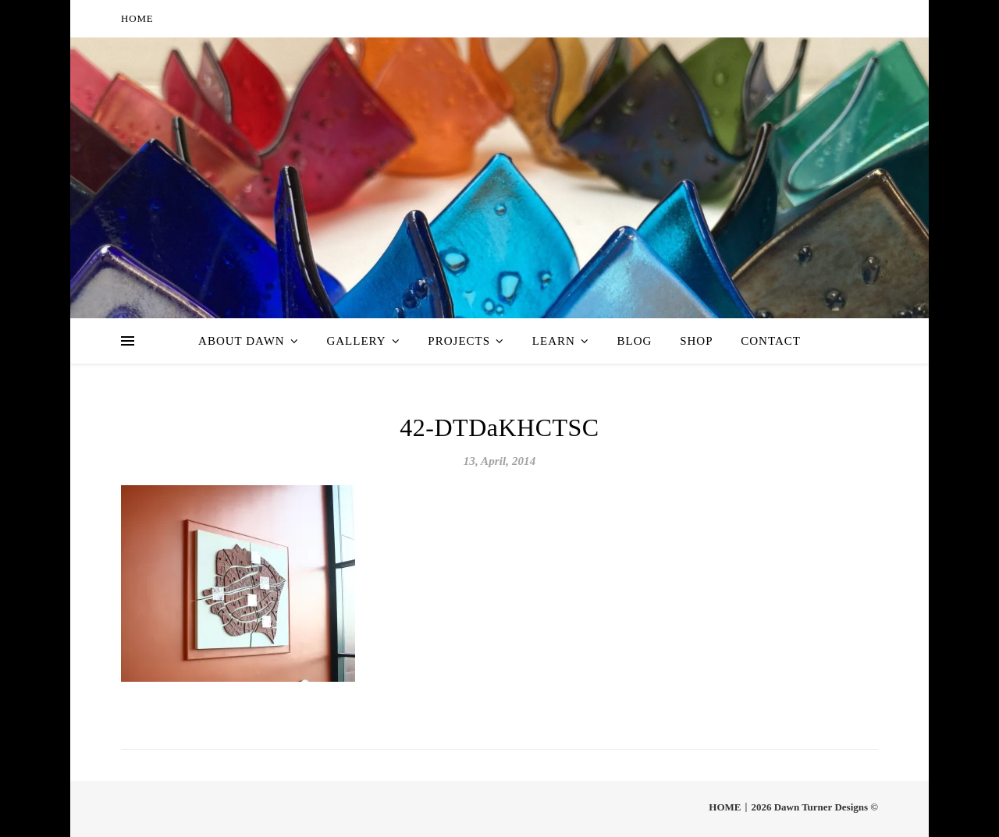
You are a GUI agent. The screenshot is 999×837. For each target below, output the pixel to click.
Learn (553, 341)
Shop (696, 341)
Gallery (356, 341)
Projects (459, 341)
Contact (771, 341)
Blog (634, 341)
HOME (137, 18)
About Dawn (241, 341)
